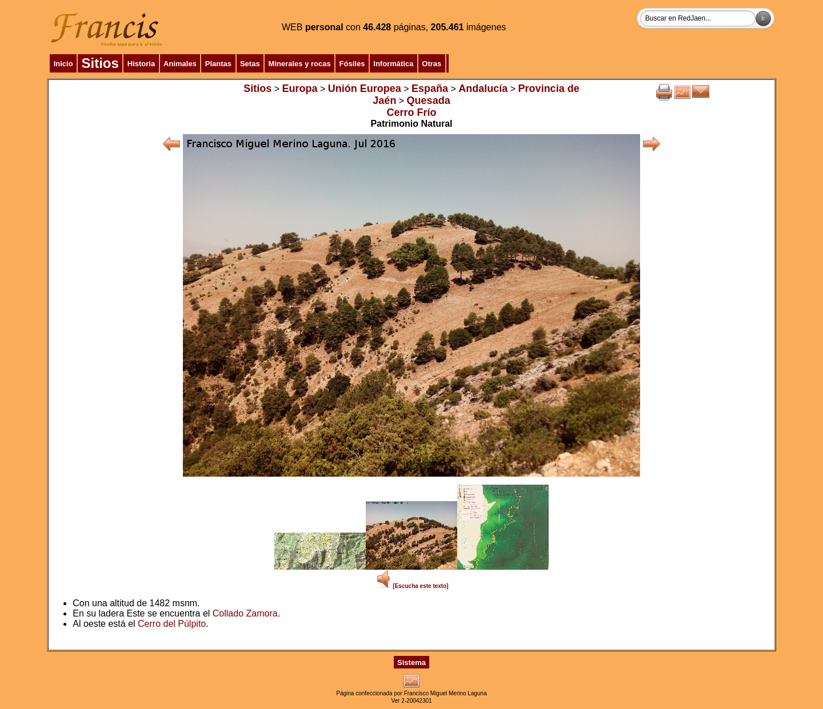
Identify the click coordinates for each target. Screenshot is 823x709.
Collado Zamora (245, 613)
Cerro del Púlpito (172, 624)
